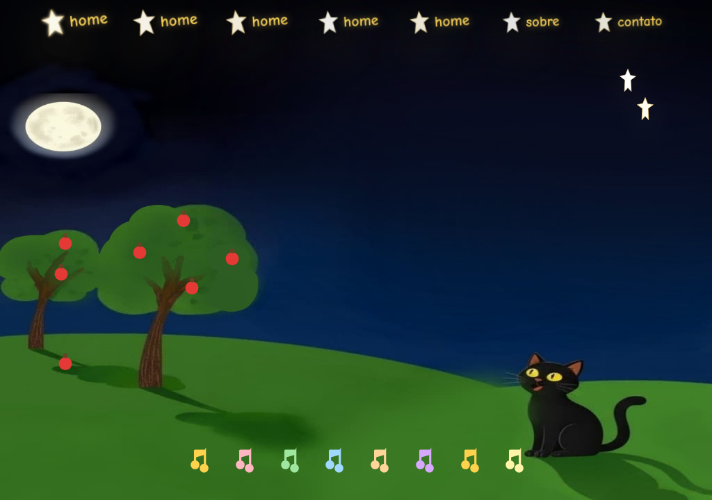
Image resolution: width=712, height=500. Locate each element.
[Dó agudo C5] (513, 461)
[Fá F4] (333, 461)
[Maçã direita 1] (139, 253)
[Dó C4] (198, 461)
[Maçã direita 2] (183, 221)
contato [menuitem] (609, 22)
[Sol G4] (378, 461)
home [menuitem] (59, 22)
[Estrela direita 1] (628, 82)
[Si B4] (468, 461)
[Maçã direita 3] (232, 259)
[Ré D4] (243, 461)
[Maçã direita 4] (192, 288)
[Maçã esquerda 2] (65, 243)
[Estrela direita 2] (644, 111)
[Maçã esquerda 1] (61, 273)
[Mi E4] (288, 461)
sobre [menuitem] (518, 22)
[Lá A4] (423, 461)
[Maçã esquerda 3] (65, 364)
